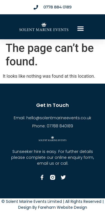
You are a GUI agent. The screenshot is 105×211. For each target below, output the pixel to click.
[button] (80, 28)
